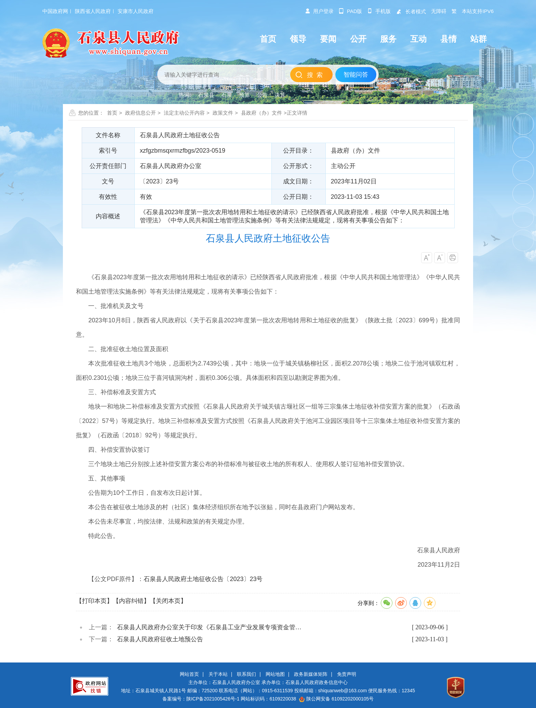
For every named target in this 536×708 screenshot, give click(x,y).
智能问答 (356, 74)
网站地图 (275, 674)
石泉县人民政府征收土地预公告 (160, 639)
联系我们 (246, 674)
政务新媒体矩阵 (310, 674)
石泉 (226, 95)
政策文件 (223, 113)
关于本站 (218, 674)
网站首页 (189, 674)
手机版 (379, 11)
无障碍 (438, 11)
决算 (279, 95)
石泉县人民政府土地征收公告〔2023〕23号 (203, 579)
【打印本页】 (94, 600)
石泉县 (206, 95)
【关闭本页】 (168, 600)
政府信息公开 (140, 113)
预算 (244, 95)
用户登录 (319, 11)
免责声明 (346, 674)
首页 (112, 113)
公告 (262, 95)
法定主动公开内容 (184, 113)
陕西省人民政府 (93, 11)
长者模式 (411, 11)
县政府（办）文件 (261, 113)
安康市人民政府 (135, 11)
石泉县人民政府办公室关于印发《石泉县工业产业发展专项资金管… (209, 627)
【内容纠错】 (131, 600)
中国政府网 (55, 11)
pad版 (350, 11)
